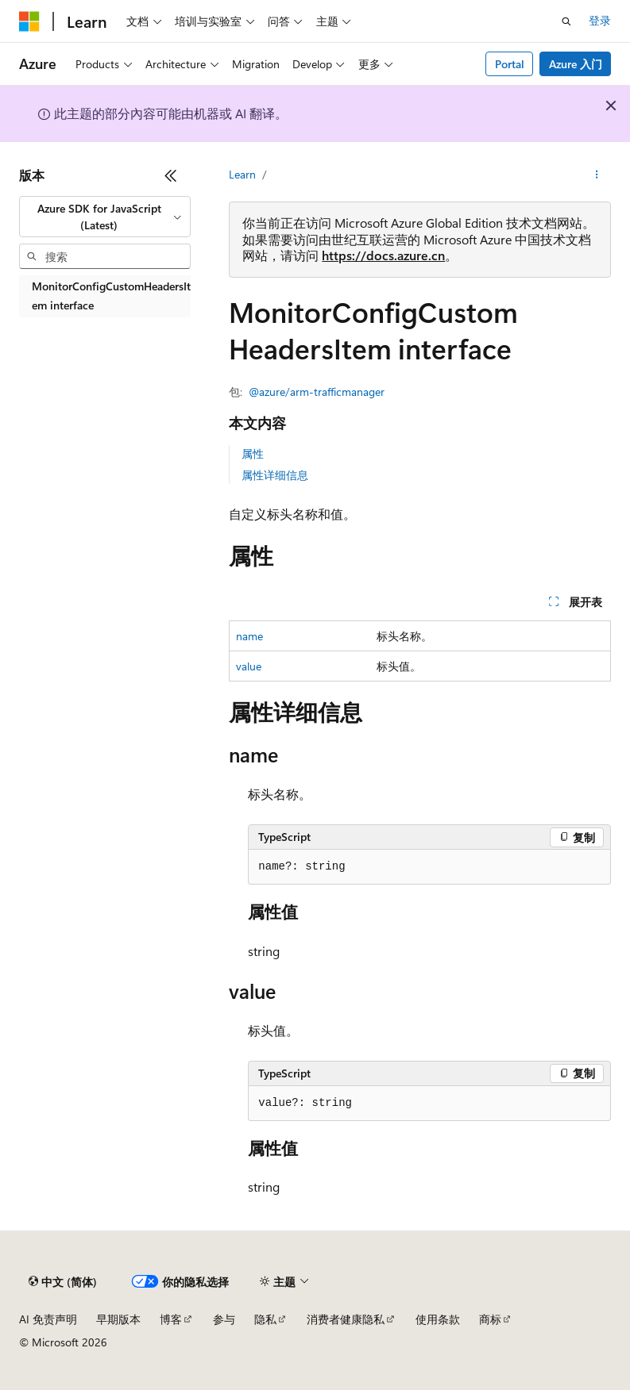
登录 (600, 20)
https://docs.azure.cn (383, 255)
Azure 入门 (575, 63)
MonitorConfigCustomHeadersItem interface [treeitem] (111, 295)
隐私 (265, 1319)
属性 (253, 453)
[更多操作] (597, 175)
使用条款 (437, 1319)
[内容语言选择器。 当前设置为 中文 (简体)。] (62, 1282)
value (248, 666)
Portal (509, 63)
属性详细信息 (275, 474)
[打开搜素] (566, 21)
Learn (242, 174)
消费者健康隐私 (346, 1319)
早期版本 (118, 1319)
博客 (171, 1319)
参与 (224, 1319)
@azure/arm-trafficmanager (317, 391)
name (249, 635)
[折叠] (171, 175)
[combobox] (105, 217)
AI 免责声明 (48, 1319)
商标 (490, 1319)
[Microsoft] (29, 21)
